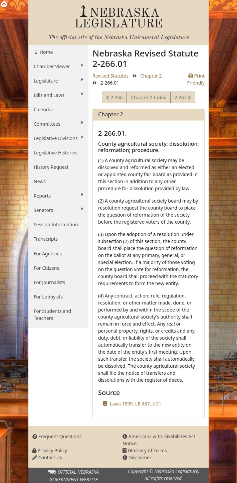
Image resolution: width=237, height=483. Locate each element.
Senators (58, 210)
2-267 (182, 98)
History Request (51, 167)
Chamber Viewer (58, 66)
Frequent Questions (57, 436)
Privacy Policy (49, 450)
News (40, 181)
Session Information (56, 224)
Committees (58, 123)
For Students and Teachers (52, 314)
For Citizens (46, 268)
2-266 (115, 98)
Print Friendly (196, 79)
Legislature (58, 80)
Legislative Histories (55, 152)
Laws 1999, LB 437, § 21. (136, 403)
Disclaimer (137, 457)
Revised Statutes (110, 76)
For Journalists (49, 282)
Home (45, 52)
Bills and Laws (58, 95)
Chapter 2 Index (148, 97)
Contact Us (47, 457)
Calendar (43, 109)
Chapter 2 (151, 76)
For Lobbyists (48, 296)
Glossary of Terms (145, 450)
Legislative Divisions (58, 138)
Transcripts (46, 239)
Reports (58, 195)
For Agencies (48, 253)
